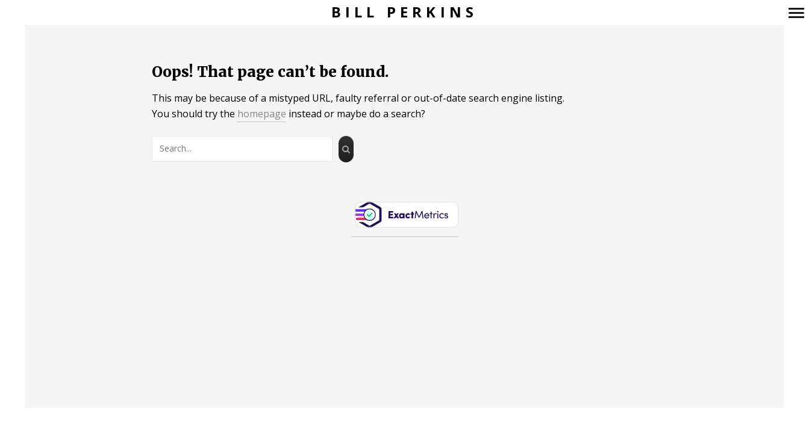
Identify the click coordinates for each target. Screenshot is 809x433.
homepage (261, 113)
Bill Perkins (404, 12)
